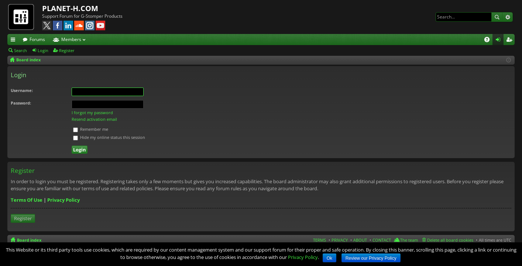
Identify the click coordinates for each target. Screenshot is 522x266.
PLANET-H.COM (70, 8)
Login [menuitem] (499, 40)
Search (496, 17)
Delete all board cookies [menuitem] (450, 240)
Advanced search (507, 17)
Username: (22, 90)
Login (43, 50)
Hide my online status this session (109, 137)
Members (71, 39)
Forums (37, 39)
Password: (21, 103)
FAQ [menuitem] (489, 40)
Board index (29, 240)
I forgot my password (92, 112)
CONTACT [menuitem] (381, 240)
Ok (329, 258)
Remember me (90, 129)
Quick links (14, 40)
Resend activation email (94, 119)
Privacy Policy (63, 200)
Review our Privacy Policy (371, 258)
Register (67, 50)
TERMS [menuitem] (319, 240)
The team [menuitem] (409, 240)
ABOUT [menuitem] (360, 240)
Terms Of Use (26, 200)
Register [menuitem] (510, 40)
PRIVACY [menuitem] (340, 240)
